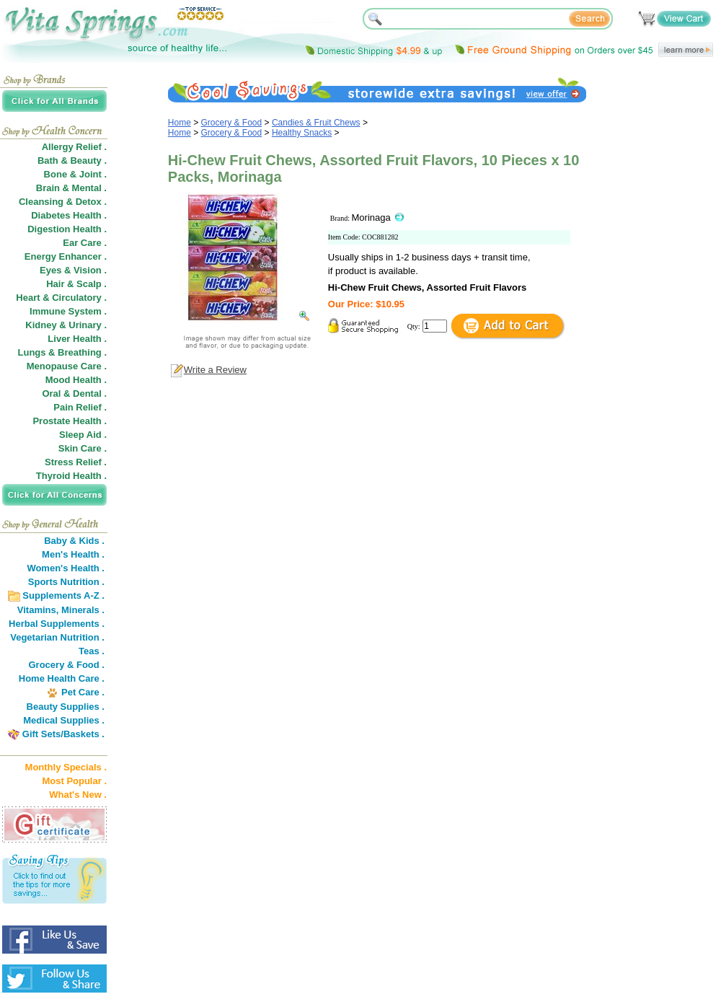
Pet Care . (83, 692)
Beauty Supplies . (66, 706)
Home (179, 123)
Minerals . (83, 609)
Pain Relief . (80, 407)
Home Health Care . (62, 678)
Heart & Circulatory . (61, 297)
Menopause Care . (67, 366)
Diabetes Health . (69, 215)
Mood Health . (76, 379)
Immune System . (68, 311)
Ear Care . (85, 242)
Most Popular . (74, 780)
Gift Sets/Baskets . (63, 734)
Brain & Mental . (71, 188)
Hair (55, 283)
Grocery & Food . (67, 664)
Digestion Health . (67, 229)
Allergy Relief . (74, 146)
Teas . (92, 651)
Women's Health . (66, 568)
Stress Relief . (76, 462)
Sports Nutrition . (66, 581)
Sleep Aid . (83, 434)
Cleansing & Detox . (63, 201)
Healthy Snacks (302, 133)
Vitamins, (38, 609)
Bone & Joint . (75, 174)
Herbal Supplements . (57, 623)
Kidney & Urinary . (66, 325)
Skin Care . (82, 448)
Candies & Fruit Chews (316, 123)
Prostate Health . (69, 420)
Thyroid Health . (71, 475)
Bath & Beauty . (72, 160)
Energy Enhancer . (66, 256)
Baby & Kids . (74, 540)
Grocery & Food (231, 123)
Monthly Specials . (66, 767)
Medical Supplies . (64, 720)
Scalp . (91, 283)
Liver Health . (77, 338)
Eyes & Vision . (73, 270)
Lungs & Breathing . (62, 352)
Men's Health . (73, 554)
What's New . (78, 794)
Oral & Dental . (74, 393)
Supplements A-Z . (63, 595)
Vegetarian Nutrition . (57, 637)
